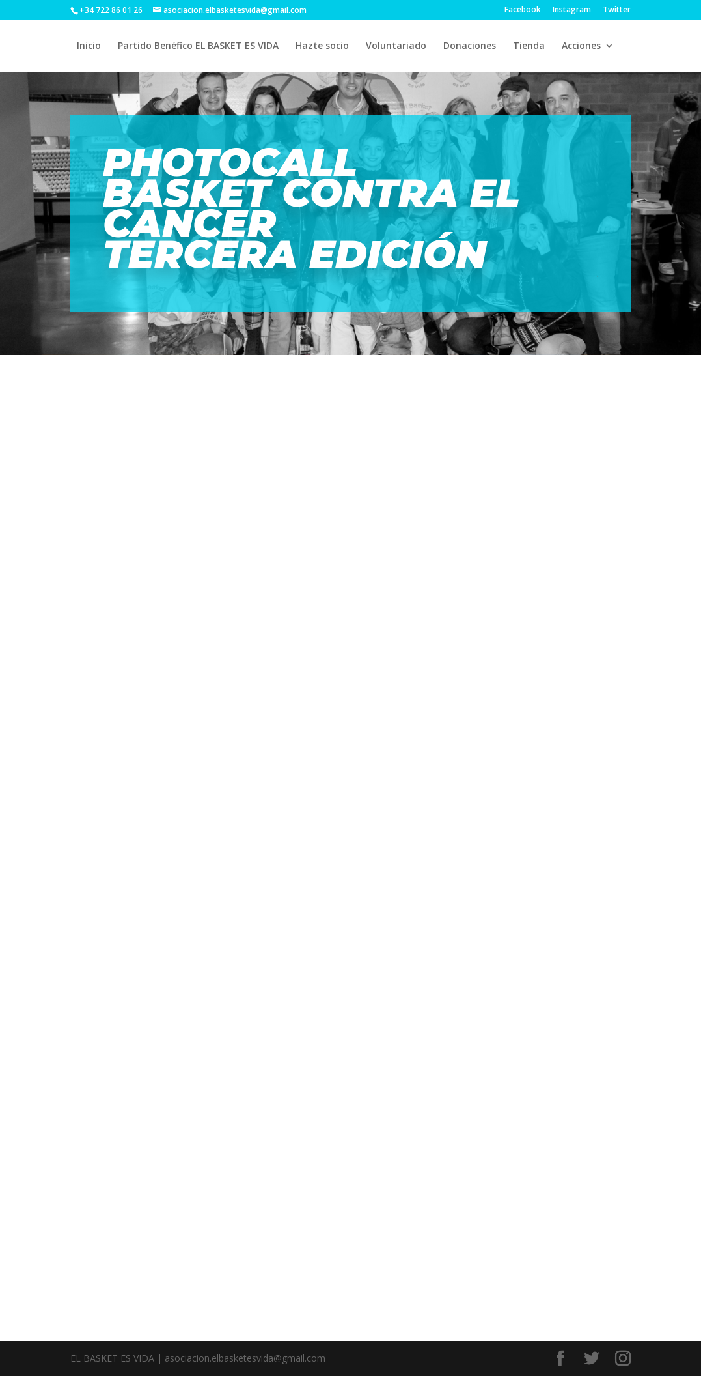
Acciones (581, 46)
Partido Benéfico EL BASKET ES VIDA (198, 46)
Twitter (617, 10)
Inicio (89, 46)
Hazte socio (322, 46)
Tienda (529, 46)
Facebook (522, 10)
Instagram (572, 10)
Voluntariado (396, 46)
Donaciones (469, 46)
